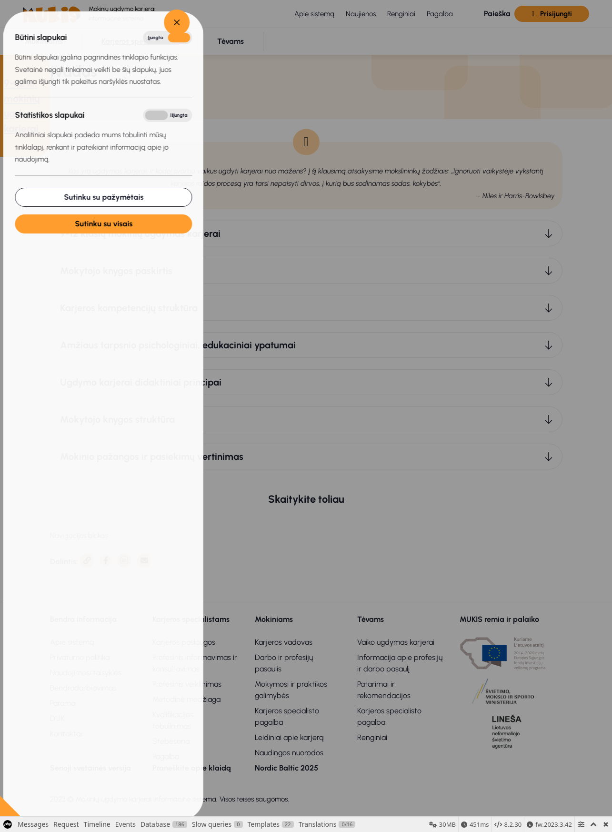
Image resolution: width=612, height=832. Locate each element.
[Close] (128, 22)
